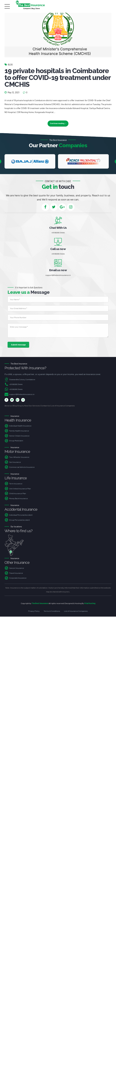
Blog (10, 64)
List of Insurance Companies (63, 406)
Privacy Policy (34, 612)
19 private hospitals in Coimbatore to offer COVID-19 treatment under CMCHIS (58, 77)
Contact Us (45, 406)
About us (8, 406)
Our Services (34, 406)
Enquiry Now (23, 406)
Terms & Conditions (52, 612)
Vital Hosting (89, 604)
